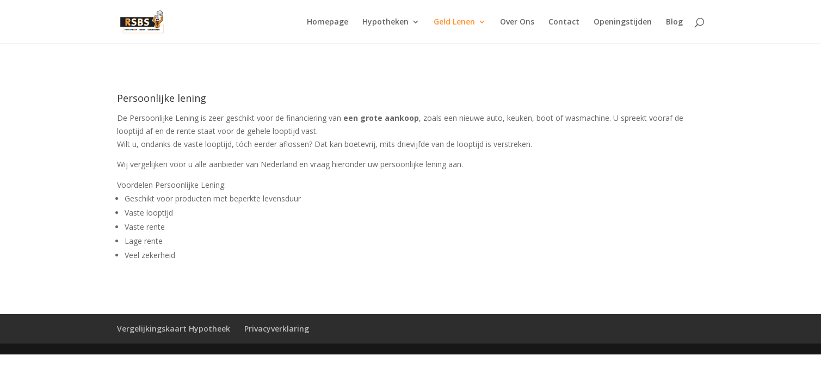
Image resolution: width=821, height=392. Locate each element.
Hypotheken (385, 22)
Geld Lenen (454, 22)
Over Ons (517, 22)
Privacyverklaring (276, 328)
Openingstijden (623, 22)
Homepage (327, 22)
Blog (674, 22)
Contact (563, 22)
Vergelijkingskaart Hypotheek (173, 328)
